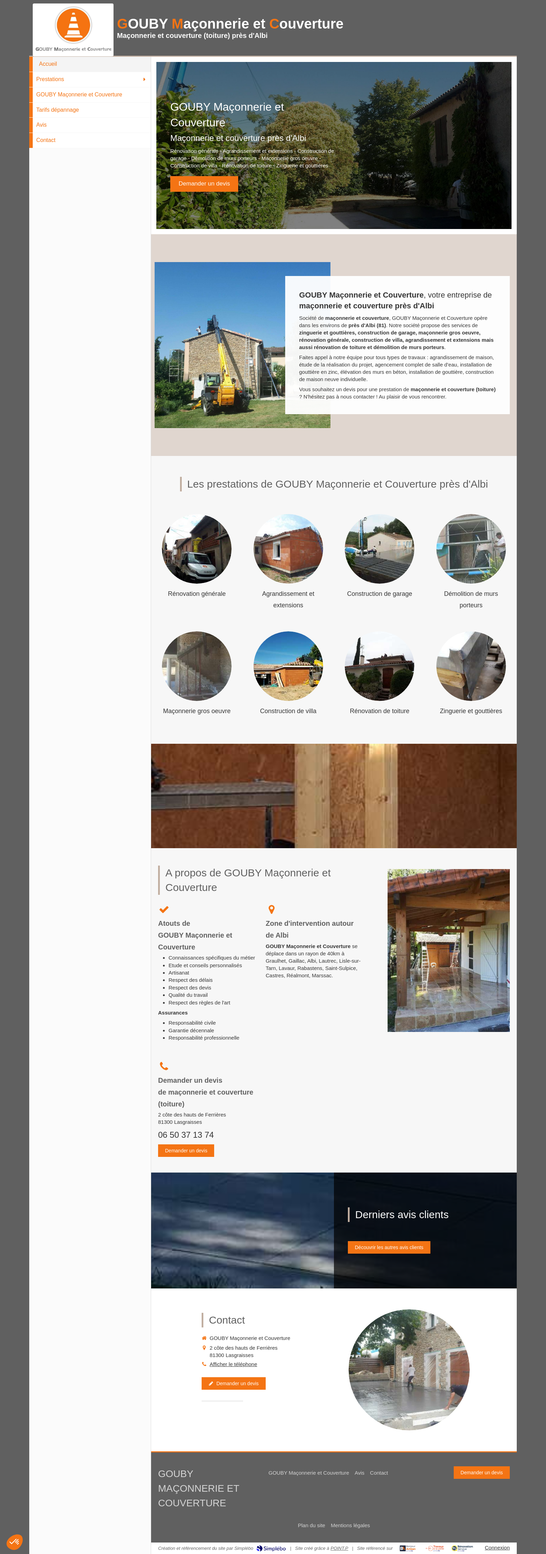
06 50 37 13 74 (186, 1134)
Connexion (497, 1548)
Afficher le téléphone (233, 1364)
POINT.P (339, 1548)
